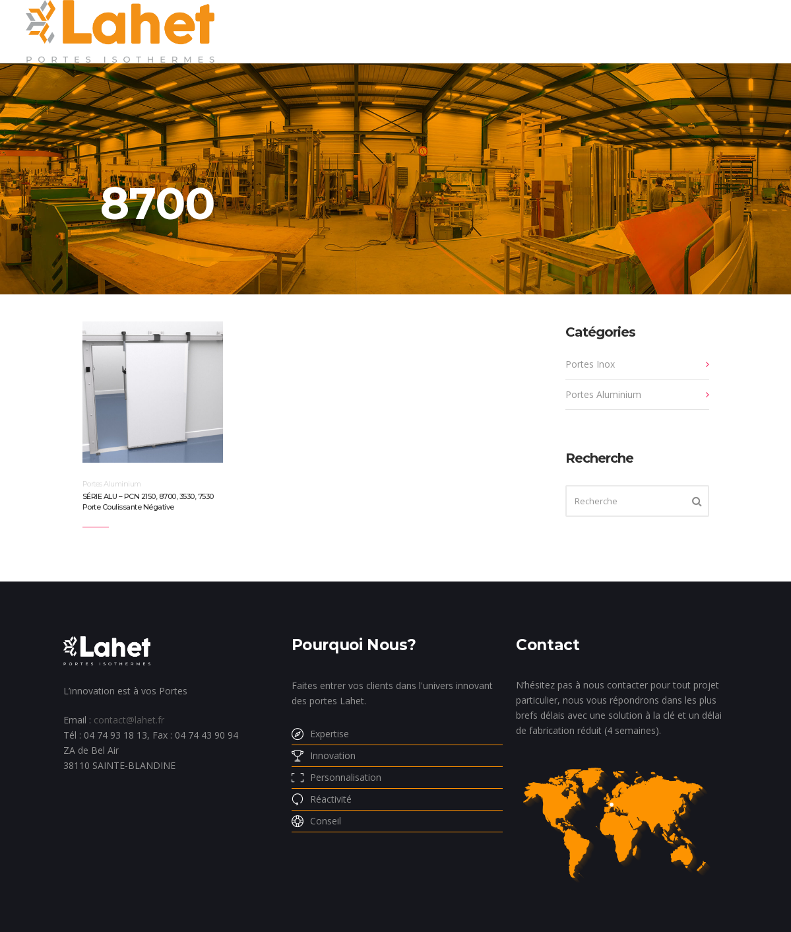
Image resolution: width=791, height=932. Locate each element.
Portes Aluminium (111, 483)
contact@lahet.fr (129, 720)
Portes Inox (590, 364)
